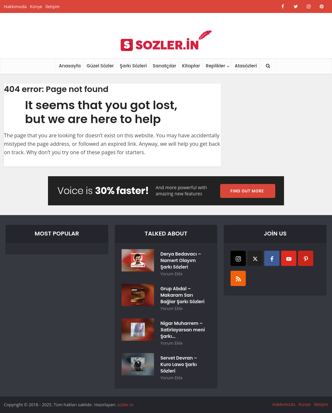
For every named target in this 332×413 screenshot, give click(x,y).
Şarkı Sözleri (133, 66)
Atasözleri (246, 66)
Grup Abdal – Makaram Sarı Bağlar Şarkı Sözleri (182, 295)
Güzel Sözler (100, 66)
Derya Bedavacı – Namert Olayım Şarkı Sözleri (180, 260)
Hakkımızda (15, 6)
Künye (36, 6)
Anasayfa (70, 66)
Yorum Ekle (171, 274)
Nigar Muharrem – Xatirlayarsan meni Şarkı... (182, 329)
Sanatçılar (164, 66)
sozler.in (125, 404)
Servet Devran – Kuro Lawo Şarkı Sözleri (178, 364)
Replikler (215, 66)
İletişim (52, 6)
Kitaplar (191, 66)
